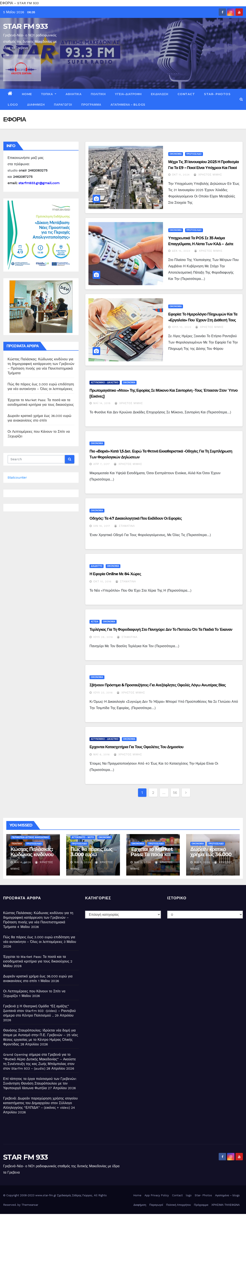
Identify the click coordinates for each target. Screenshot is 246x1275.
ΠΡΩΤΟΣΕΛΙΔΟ (193, 154)
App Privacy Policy (157, 1195)
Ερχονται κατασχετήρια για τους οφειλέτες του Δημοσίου (136, 747)
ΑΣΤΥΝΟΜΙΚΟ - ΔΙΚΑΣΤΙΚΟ (104, 382)
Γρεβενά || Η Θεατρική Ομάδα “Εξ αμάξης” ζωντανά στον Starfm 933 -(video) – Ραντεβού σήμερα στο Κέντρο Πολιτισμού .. (39, 1010)
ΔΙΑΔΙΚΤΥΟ (96, 566)
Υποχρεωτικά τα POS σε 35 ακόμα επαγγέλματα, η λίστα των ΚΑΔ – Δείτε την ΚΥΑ (200, 244)
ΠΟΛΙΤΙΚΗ (98, 94)
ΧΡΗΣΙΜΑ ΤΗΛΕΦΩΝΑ (225, 1204)
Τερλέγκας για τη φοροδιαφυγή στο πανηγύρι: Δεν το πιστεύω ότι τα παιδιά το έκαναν (160, 629)
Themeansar (29, 1204)
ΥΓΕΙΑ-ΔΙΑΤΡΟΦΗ (128, 94)
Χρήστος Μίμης (208, 174)
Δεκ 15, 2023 (181, 250)
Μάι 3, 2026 (82, 862)
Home (27, 94)
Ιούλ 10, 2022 (181, 327)
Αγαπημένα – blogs (128, 104)
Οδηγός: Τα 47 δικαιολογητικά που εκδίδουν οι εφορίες (135, 518)
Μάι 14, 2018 (102, 403)
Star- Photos (217, 94)
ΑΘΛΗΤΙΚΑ (74, 94)
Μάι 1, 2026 (202, 862)
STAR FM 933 (25, 26)
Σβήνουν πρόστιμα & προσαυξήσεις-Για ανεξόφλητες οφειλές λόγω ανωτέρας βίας (157, 685)
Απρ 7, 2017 (101, 464)
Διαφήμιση (36, 104)
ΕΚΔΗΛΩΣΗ (159, 94)
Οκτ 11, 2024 (181, 174)
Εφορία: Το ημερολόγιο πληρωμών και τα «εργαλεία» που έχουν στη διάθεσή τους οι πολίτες (202, 320)
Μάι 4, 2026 (22, 862)
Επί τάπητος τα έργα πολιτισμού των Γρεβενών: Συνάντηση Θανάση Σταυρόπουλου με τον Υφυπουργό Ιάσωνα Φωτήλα (39, 1083)
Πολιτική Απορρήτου (178, 1204)
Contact (186, 94)
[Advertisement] (123, 1243)
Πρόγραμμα (91, 104)
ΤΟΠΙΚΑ (48, 94)
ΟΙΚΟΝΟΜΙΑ (176, 154)
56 (175, 792)
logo (13, 104)
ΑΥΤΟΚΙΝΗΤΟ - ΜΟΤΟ (83, 837)
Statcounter (17, 477)
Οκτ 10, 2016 (102, 581)
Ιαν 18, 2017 (101, 525)
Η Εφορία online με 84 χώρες (115, 574)
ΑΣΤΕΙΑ (94, 621)
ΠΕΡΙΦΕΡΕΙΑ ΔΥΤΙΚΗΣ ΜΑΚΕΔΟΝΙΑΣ (30, 837)
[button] (241, 99)
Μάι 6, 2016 (101, 754)
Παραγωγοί (63, 104)
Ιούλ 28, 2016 (103, 637)
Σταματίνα (124, 525)
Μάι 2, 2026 (142, 862)
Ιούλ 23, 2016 (103, 692)
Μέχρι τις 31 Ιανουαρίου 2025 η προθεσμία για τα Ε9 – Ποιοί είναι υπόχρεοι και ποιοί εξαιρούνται (203, 168)
